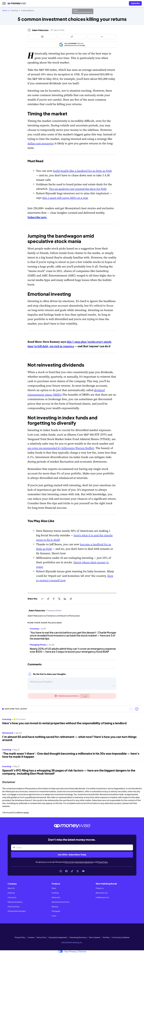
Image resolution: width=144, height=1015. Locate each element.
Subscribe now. (37, 217)
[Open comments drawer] (42, 36)
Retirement (56, 897)
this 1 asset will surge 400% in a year (65, 198)
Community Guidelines (120, 937)
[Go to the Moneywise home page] (17, 3)
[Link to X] (78, 871)
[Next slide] (136, 709)
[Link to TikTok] (72, 871)
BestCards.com (102, 893)
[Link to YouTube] (83, 871)
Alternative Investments (61, 902)
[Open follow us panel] (101, 36)
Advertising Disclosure (78, 937)
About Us (11, 888)
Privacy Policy (102, 862)
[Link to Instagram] (61, 871)
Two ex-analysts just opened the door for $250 (77, 189)
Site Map (106, 937)
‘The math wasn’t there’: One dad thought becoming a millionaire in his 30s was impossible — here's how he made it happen (70, 755)
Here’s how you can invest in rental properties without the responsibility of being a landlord (64, 723)
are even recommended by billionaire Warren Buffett (61, 448)
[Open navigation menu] (4, 3)
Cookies (31, 937)
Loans (54, 916)
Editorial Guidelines (15, 902)
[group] (72, 745)
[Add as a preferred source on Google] (72, 44)
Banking (55, 907)
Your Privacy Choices (72, 951)
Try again (84, 696)
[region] (72, 745)
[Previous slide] (131, 709)
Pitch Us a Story (13, 907)
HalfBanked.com (102, 897)
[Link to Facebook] (66, 871)
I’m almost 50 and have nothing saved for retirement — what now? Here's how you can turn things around (69, 738)
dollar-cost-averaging (41, 143)
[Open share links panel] (72, 36)
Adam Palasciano (40, 30)
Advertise (11, 893)
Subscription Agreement (84, 862)
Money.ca (99, 888)
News (54, 888)
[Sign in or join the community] (135, 3)
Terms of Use (69, 862)
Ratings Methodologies (17, 911)
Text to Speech (94, 937)
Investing (55, 893)
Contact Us (12, 897)
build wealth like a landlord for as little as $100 (82, 171)
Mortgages (56, 911)
